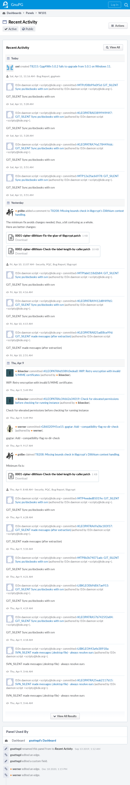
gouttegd (15, 749)
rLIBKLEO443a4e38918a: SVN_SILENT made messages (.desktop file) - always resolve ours (62, 650)
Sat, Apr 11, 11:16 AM (22, 76)
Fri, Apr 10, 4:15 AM (21, 323)
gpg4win (55, 76)
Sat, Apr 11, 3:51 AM (22, 167)
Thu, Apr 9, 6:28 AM (21, 517)
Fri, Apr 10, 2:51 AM (21, 355)
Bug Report (43, 76)
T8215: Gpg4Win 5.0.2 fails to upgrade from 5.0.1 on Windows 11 (70, 66)
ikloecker (22, 371)
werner (20, 427)
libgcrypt (72, 264)
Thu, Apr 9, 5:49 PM (21, 390)
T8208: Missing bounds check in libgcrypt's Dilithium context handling (77, 454)
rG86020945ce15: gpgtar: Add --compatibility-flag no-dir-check (80, 427)
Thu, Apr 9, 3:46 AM (21, 671)
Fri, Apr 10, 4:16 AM (21, 292)
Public (30, 29)
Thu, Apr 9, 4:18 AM (21, 639)
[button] (114, 5)
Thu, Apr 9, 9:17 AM (21, 445)
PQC (49, 264)
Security (40, 264)
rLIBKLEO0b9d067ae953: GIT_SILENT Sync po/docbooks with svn (62, 587)
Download (21, 240)
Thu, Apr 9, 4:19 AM (21, 608)
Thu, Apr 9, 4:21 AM (21, 576)
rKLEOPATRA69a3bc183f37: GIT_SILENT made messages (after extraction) (64, 528)
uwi (17, 66)
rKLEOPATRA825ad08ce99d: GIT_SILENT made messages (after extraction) (64, 334)
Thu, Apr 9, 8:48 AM (21, 489)
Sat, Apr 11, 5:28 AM (22, 104)
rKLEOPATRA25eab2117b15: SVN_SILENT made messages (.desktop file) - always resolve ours (64, 682)
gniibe (20, 211)
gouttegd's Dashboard (42, 740)
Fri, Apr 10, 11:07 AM (22, 264)
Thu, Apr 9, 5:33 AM (21, 548)
